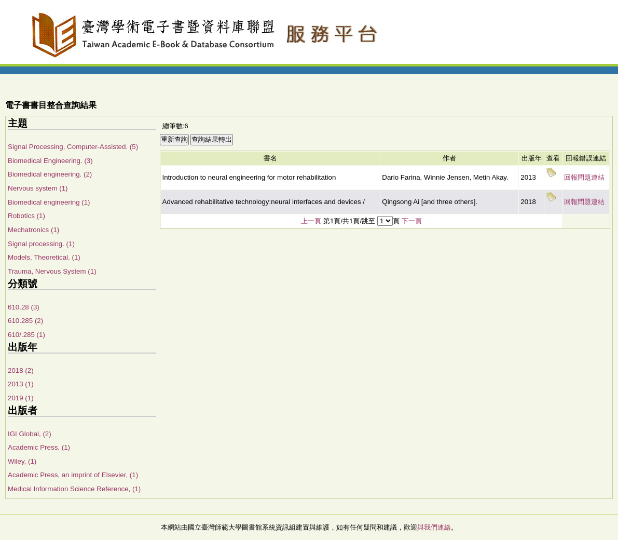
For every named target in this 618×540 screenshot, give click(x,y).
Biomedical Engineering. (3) (50, 161)
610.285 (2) (25, 321)
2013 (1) (21, 384)
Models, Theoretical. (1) (44, 257)
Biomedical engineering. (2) (50, 174)
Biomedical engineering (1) (49, 202)
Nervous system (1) (38, 188)
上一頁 (311, 221)
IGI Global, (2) (29, 434)
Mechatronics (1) (33, 230)
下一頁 (412, 221)
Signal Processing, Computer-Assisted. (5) (73, 147)
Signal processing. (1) (41, 244)
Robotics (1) (26, 216)
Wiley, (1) (22, 461)
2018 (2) (21, 370)
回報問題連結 (584, 177)
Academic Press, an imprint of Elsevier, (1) (73, 475)
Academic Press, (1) (39, 447)
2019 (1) (21, 398)
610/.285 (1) (26, 335)
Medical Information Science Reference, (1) (74, 489)
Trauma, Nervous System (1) (52, 271)
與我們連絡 (434, 527)
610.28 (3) (23, 307)
